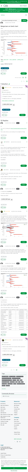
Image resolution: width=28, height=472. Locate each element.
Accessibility (16, 425)
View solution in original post (8, 100)
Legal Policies (3, 453)
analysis (3, 385)
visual (2, 61)
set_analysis (4, 383)
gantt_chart (6, 59)
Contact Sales (17, 434)
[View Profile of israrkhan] (7, 169)
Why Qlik (2, 425)
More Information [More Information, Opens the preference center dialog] (14, 470)
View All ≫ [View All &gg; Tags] (4, 388)
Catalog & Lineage (4, 421)
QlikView (3, 15)
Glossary (16, 410)
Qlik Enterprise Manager (5, 419)
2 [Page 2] (14, 369)
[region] (14, 465)
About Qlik (16, 419)
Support (15, 414)
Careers (15, 428)
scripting (7, 385)
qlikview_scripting (19, 376)
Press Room (16, 421)
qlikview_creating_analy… (7, 380)
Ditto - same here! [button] (5, 68)
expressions (10, 383)
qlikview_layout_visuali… (6, 378)
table (22, 381)
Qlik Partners (16, 405)
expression (12, 381)
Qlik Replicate (3, 412)
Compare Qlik (17, 409)
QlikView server (12, 9)
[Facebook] (20, 441)
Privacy (15, 426)
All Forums (6, 396)
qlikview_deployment (16, 378)
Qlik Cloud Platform (5, 405)
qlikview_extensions (21, 383)
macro (15, 383)
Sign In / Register (23, 5)
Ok (13, 468)
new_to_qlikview (12, 59)
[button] (26, 22)
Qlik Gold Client (4, 423)
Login (16, 1)
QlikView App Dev (8, 63)
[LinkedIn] (17, 441)
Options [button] (26, 15)
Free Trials (16, 407)
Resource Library (17, 403)
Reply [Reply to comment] (22, 114)
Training (15, 412)
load (19, 381)
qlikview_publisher (5, 381)
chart (21, 380)
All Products (3, 403)
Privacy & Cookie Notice (6, 455)
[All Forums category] (2, 396)
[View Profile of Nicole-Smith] (8, 87)
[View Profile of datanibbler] (7, 141)
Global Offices (17, 432)
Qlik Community (18, 439)
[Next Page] (26, 81)
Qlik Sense (3, 407)
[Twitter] (15, 441)
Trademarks (3, 456)
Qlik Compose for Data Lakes (7, 414)
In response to (5, 90)
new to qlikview (12, 376)
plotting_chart (20, 59)
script (18, 380)
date (16, 381)
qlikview (14, 380)
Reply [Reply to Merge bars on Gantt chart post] (23, 73)
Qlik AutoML (3, 409)
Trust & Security (17, 423)
